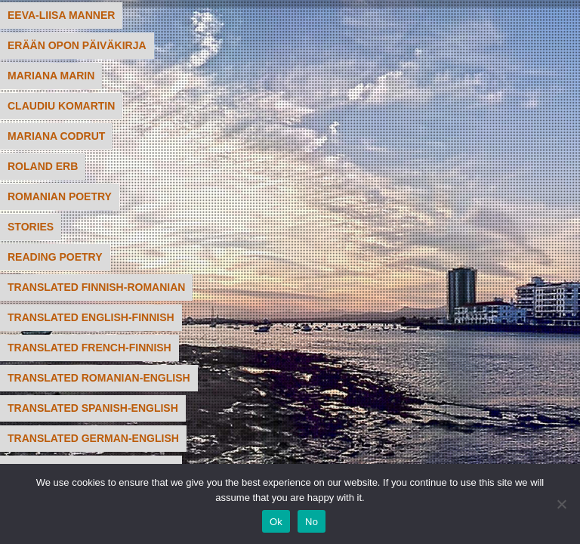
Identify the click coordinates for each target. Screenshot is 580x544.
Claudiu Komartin (61, 106)
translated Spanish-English (93, 408)
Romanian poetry (60, 196)
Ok (276, 521)
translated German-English (93, 438)
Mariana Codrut (56, 136)
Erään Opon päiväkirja (77, 45)
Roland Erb (43, 166)
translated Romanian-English (99, 378)
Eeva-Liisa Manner (61, 15)
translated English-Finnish (91, 317)
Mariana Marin (51, 76)
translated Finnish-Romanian (96, 287)
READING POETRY (55, 257)
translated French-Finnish (89, 348)
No (311, 521)
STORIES (31, 227)
